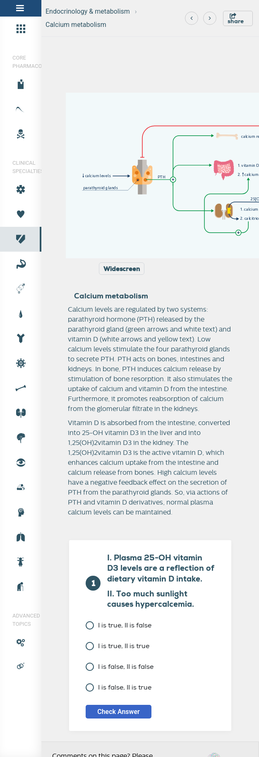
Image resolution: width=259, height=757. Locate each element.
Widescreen (121, 269)
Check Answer (118, 712)
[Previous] (191, 18)
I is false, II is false (119, 666)
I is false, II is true (118, 687)
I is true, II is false (118, 625)
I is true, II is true (117, 646)
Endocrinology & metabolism (88, 11)
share (236, 19)
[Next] (209, 18)
